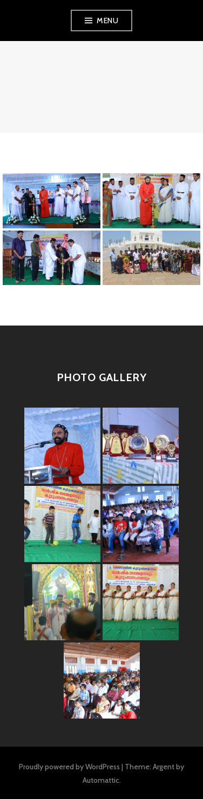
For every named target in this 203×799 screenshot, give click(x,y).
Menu (107, 20)
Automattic (101, 780)
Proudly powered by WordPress (69, 766)
